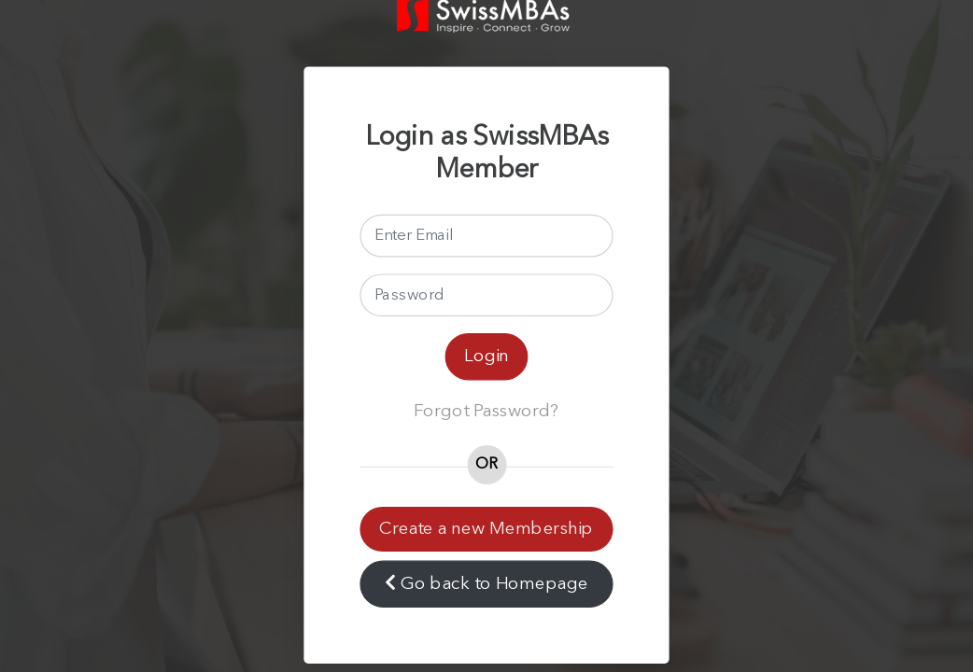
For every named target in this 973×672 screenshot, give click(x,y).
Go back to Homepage (486, 583)
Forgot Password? (486, 411)
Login (486, 356)
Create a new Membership (486, 529)
